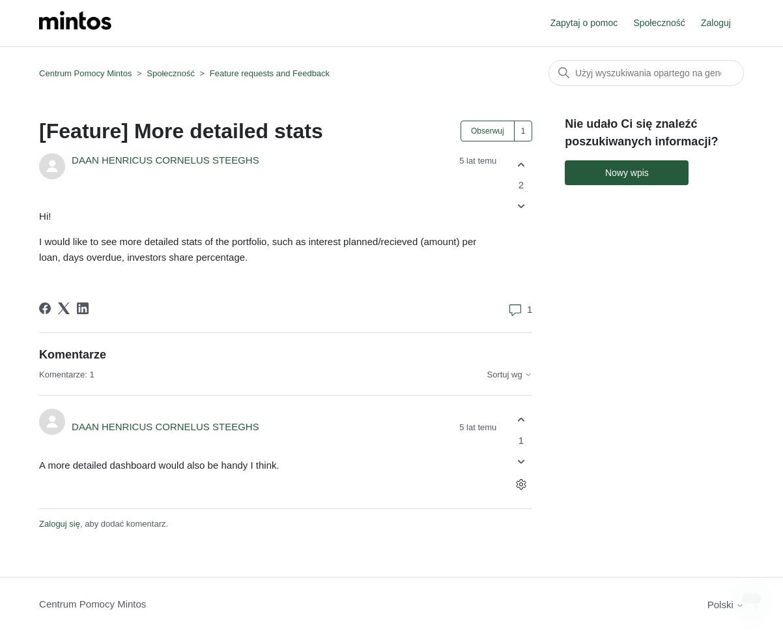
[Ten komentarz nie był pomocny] (520, 461)
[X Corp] (64, 308)
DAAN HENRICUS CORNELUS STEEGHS (165, 160)
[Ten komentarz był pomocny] (520, 420)
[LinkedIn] (83, 308)
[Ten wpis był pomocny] (520, 164)
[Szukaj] (646, 73)
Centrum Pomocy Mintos (86, 73)
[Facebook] (45, 308)
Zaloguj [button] (716, 23)
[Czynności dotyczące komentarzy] (520, 484)
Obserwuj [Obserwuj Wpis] (487, 131)
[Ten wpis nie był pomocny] (520, 206)
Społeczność (659, 23)
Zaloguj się (59, 524)
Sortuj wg (510, 374)
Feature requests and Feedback (270, 73)
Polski (725, 604)
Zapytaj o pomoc (584, 23)
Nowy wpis (627, 173)
